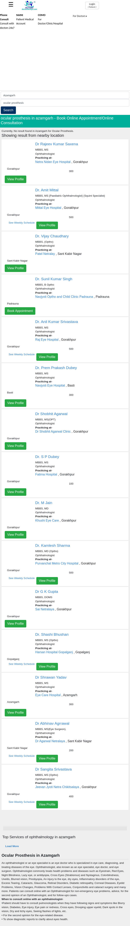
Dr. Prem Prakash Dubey (56, 368)
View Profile (15, 179)
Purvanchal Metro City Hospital (57, 563)
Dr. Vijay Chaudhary (52, 236)
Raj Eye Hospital (47, 339)
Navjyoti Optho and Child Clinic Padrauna (64, 296)
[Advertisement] (65, 61)
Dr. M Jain (43, 503)
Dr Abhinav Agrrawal (52, 723)
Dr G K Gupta (46, 591)
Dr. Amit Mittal (47, 190)
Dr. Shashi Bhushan (52, 634)
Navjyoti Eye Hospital (50, 385)
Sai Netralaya (44, 609)
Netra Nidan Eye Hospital (53, 162)
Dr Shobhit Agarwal (51, 414)
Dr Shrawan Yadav (51, 677)
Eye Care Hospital (48, 695)
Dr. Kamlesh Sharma (52, 545)
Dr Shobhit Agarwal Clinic (53, 431)
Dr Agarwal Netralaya (50, 741)
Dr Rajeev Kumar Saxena (56, 144)
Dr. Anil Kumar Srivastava (56, 322)
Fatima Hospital (46, 474)
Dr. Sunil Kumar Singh (53, 279)
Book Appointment (20, 311)
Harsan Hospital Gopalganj (54, 652)
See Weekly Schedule (22, 222)
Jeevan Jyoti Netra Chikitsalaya (57, 787)
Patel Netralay (45, 253)
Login (92, 5)
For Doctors (80, 16)
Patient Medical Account (25, 19)
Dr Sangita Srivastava (53, 769)
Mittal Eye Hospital (48, 207)
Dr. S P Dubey (47, 457)
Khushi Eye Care (47, 520)
